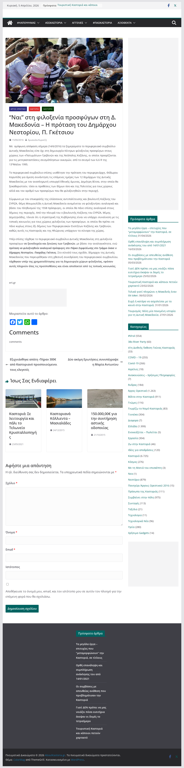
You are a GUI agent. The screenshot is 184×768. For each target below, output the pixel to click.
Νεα (130, 473)
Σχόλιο (11, 483)
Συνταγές (133, 503)
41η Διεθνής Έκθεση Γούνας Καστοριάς (151, 347)
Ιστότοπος (13, 567)
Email (10, 549)
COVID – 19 (134, 357)
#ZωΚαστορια (53, 22)
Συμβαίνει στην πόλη (141, 497)
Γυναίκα (133, 414)
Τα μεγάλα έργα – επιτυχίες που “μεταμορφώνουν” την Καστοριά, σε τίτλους (149, 231)
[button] (38, 22)
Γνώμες (132, 402)
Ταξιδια (132, 509)
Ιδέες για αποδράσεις (140, 450)
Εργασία (133, 438)
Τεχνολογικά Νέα (138, 521)
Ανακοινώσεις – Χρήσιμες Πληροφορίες (151, 375)
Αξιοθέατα (125, 22)
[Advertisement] (38, 298)
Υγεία (131, 527)
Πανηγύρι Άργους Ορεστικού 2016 (148, 485)
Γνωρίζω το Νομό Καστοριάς (145, 408)
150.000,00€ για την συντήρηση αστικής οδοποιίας (104, 420)
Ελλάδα (132, 426)
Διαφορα (133, 420)
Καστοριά (34, 109)
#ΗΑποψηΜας (26, 22)
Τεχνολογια (135, 515)
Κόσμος (132, 462)
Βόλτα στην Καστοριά (141, 396)
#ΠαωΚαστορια (102, 22)
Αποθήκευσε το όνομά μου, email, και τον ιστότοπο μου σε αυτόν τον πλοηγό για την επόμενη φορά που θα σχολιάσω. (63, 594)
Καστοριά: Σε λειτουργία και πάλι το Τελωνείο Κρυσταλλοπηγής (23, 425)
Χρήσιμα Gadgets (138, 533)
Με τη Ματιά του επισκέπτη (145, 467)
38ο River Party (137, 341)
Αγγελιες (77, 22)
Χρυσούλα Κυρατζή (37, 139)
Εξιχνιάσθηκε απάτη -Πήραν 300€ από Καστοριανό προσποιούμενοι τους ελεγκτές (31, 364)
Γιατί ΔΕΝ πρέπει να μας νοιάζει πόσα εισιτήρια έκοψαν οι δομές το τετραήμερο (151, 272)
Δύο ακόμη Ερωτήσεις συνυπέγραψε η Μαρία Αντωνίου (95, 362)
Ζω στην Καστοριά (139, 444)
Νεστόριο (47, 109)
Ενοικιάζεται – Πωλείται (142, 432)
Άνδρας (132, 385)
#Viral (131, 336)
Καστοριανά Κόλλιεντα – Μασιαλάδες (60, 418)
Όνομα (11, 532)
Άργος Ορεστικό (18, 109)
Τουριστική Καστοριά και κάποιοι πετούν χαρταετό (78, 4)
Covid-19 (133, 363)
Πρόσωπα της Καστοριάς (143, 491)
